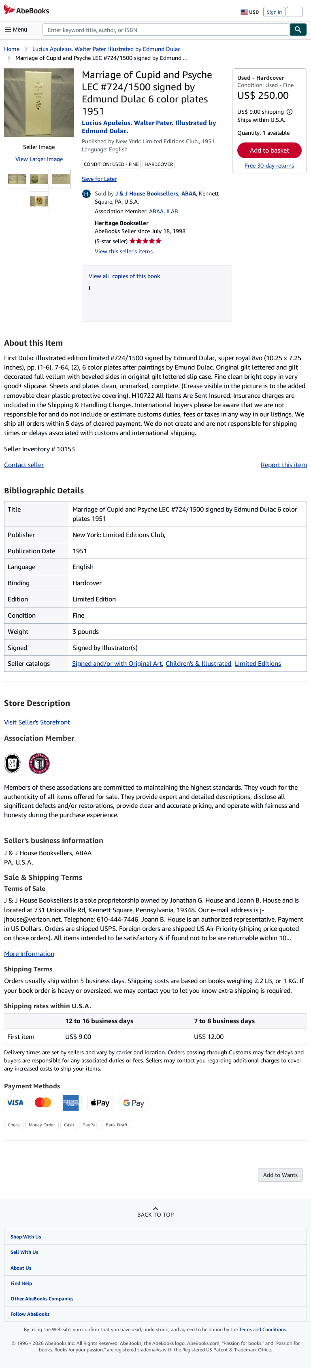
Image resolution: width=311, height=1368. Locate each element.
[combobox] (166, 29)
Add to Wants (280, 1174)
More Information (29, 954)
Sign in (274, 12)
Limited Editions (258, 663)
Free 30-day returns (269, 165)
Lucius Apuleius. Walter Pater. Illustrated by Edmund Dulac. (106, 48)
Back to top (155, 1214)
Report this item (284, 465)
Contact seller (24, 465)
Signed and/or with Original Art (117, 663)
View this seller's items (124, 251)
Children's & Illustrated (198, 663)
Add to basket (269, 150)
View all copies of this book (124, 275)
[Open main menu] (18, 29)
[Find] (298, 29)
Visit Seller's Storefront (37, 722)
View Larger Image (39, 158)
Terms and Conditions (262, 1329)
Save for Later (99, 178)
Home (11, 48)
